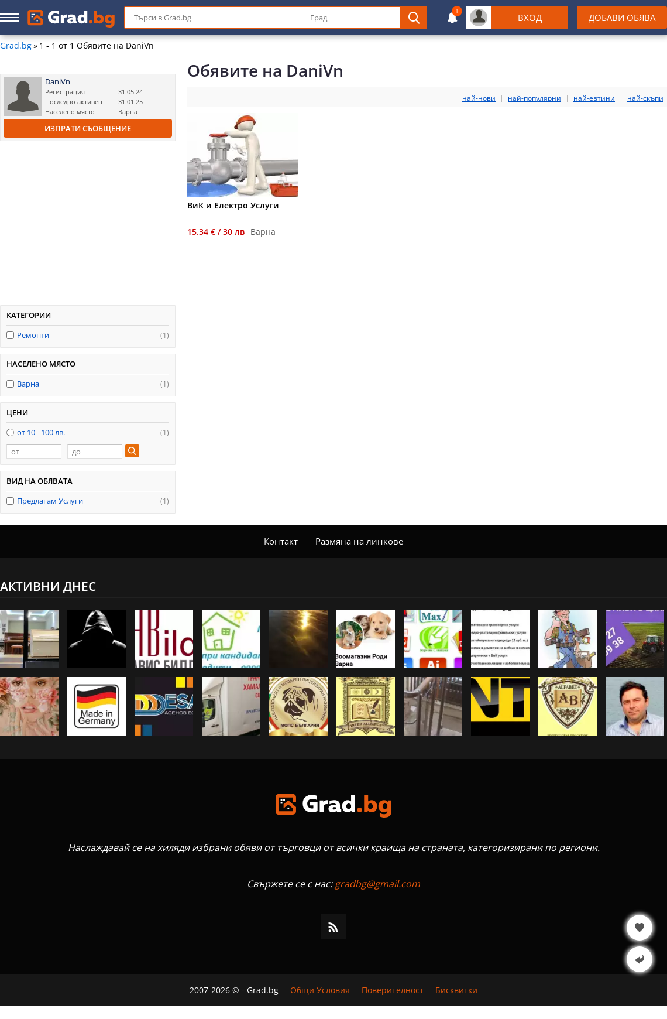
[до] (94, 451)
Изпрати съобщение (87, 128)
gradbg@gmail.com (377, 883)
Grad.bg (16, 45)
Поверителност (393, 990)
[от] (33, 451)
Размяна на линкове (359, 541)
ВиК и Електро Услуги (233, 205)
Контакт (281, 541)
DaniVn (57, 81)
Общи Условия (320, 990)
